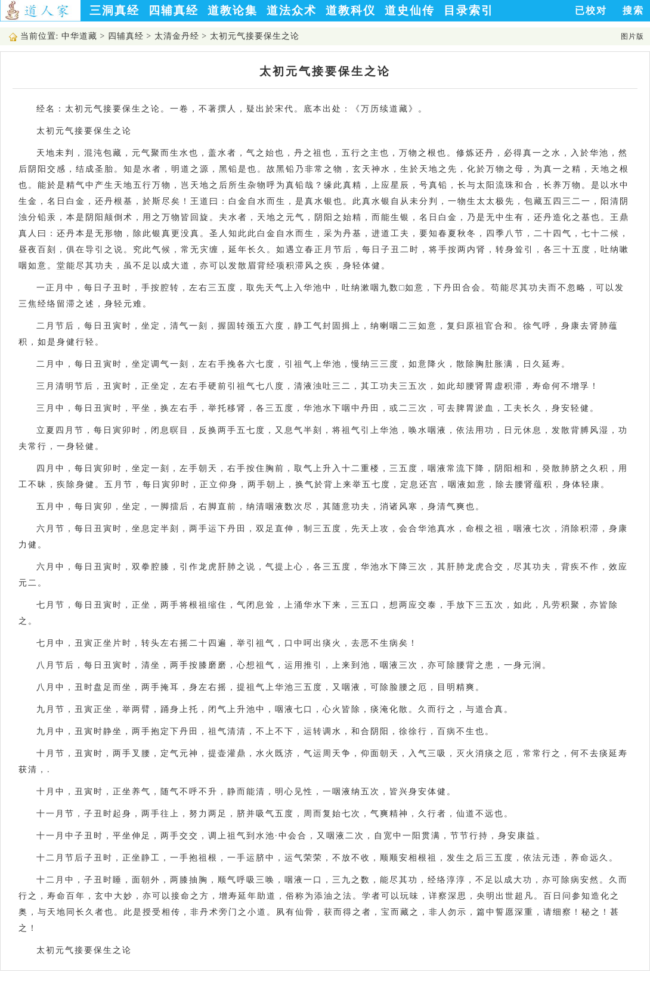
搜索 (633, 10)
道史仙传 (410, 10)
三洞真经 (114, 10)
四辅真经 (173, 10)
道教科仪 (351, 10)
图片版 (632, 36)
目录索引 (469, 10)
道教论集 (233, 10)
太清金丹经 (176, 36)
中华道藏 (79, 36)
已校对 (591, 10)
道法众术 (292, 10)
